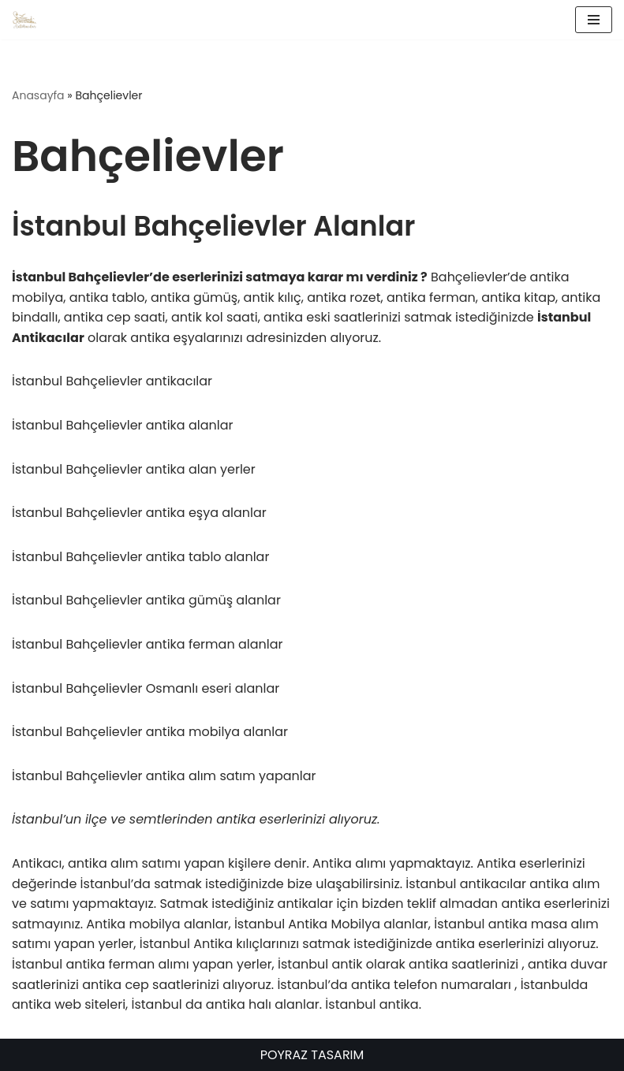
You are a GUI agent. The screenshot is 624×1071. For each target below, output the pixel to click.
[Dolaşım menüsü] (593, 19)
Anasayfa (38, 95)
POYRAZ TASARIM (312, 1055)
